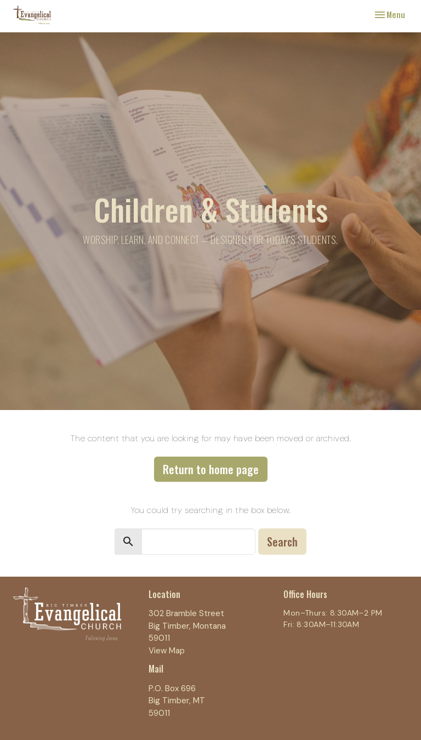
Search (282, 541)
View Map (167, 650)
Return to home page (211, 469)
